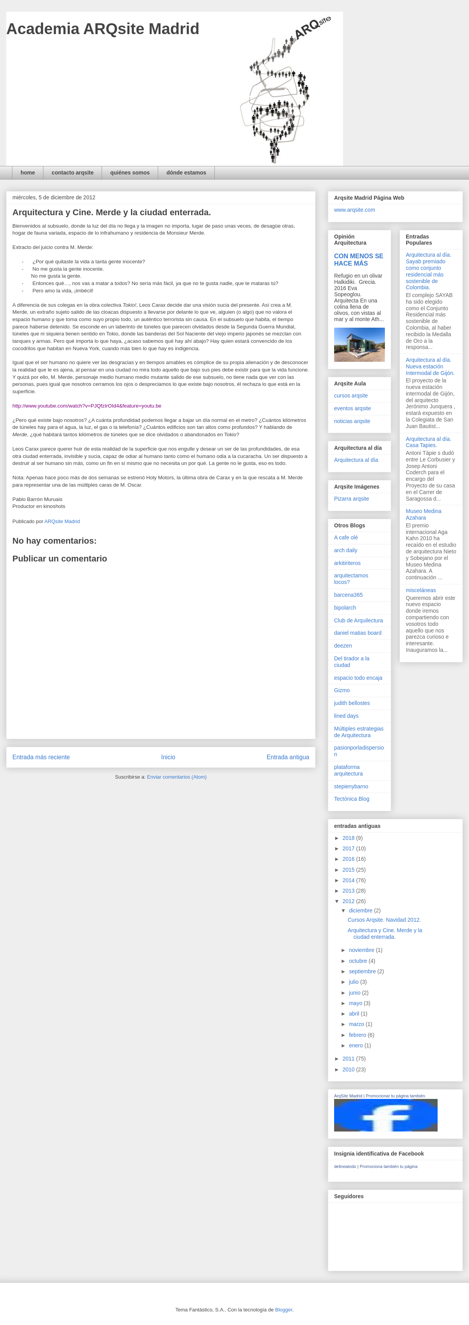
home (28, 172)
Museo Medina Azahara (423, 514)
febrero (358, 1035)
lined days (346, 716)
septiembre (363, 971)
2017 (349, 848)
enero (356, 1045)
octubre (359, 961)
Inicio (168, 757)
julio (354, 982)
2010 (349, 1069)
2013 (349, 891)
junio (355, 993)
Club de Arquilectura (358, 620)
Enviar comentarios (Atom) (177, 777)
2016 (349, 859)
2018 (349, 838)
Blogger (283, 1310)
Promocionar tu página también (395, 1096)
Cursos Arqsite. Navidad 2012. (384, 920)
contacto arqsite (72, 172)
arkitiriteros (347, 563)
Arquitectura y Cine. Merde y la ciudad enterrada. (385, 933)
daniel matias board (357, 633)
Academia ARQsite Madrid (103, 28)
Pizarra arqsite (351, 499)
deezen (343, 646)
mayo (356, 1003)
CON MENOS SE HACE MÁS (358, 259)
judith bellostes (352, 703)
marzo (357, 1024)
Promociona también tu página (388, 1166)
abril (354, 1014)
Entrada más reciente (41, 757)
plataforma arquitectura (348, 770)
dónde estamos (186, 172)
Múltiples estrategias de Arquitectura (359, 732)
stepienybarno (351, 786)
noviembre (362, 950)
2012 (349, 901)
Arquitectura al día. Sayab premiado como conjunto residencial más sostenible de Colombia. (429, 271)
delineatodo (345, 1166)
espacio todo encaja (358, 678)
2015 (349, 870)
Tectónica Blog (351, 799)
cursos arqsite (351, 395)
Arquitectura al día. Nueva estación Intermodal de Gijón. (430, 366)
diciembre (361, 910)
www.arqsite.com (354, 210)
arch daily (345, 550)
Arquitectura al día (356, 460)
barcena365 (348, 595)
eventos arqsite (352, 408)
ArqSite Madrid (348, 1096)
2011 (349, 1059)
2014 (349, 880)
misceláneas (421, 590)
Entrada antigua (288, 757)
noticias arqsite (352, 421)
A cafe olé (346, 537)
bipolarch (345, 608)
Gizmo (342, 690)
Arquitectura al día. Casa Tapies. (429, 442)
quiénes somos (130, 172)
